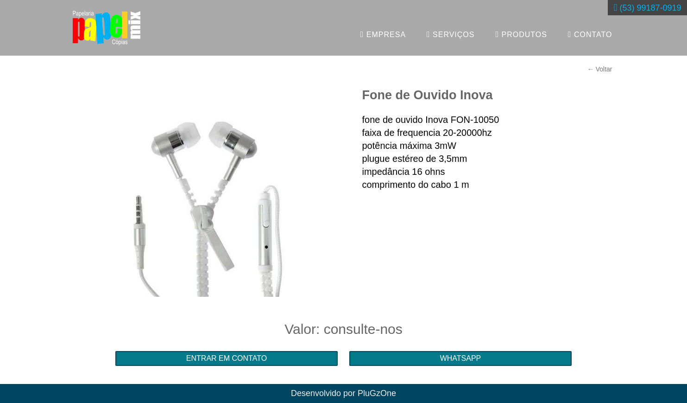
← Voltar (599, 69)
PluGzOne (377, 393)
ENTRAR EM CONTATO (226, 358)
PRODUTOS (521, 34)
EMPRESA (383, 34)
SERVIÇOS (450, 34)
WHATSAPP (460, 358)
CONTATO (590, 34)
